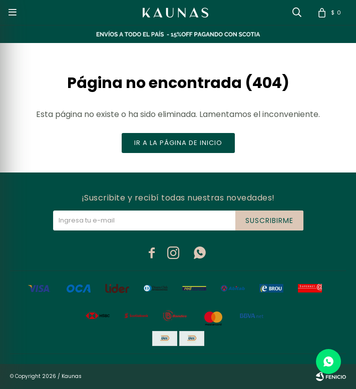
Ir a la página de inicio (178, 143)
